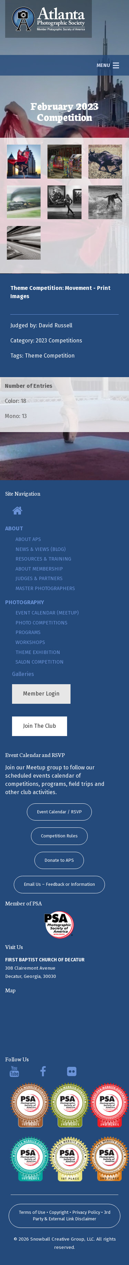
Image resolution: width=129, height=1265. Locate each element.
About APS (28, 539)
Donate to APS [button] (59, 860)
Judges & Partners (39, 578)
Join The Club (39, 726)
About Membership (39, 569)
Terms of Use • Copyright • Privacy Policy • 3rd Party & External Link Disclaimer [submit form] (64, 1216)
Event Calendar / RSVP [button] (59, 811)
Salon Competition (39, 662)
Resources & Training (43, 559)
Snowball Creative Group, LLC (62, 1239)
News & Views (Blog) (40, 549)
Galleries (23, 674)
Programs (28, 632)
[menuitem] (64, 511)
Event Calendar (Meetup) (47, 613)
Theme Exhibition (37, 652)
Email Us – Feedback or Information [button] (59, 884)
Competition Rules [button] (59, 835)
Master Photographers (45, 588)
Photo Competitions (41, 623)
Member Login (41, 693)
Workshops (30, 642)
